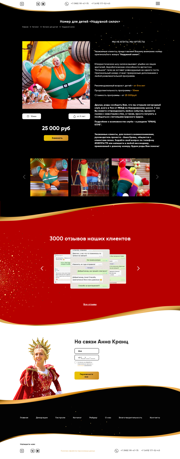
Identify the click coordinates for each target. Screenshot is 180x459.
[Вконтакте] (38, 4)
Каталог (77, 417)
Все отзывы (90, 304)
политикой (80, 365)
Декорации (42, 417)
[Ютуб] (43, 4)
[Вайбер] (22, 4)
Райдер (93, 417)
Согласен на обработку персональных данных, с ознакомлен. (85, 364)
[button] (41, 268)
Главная (24, 417)
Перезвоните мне (86, 375)
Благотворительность (130, 417)
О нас (108, 417)
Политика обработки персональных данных (78, 451)
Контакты (155, 417)
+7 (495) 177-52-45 (100, 3)
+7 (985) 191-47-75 (80, 3)
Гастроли (60, 417)
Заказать (57, 138)
